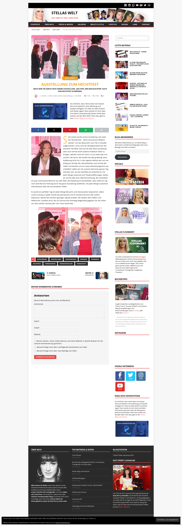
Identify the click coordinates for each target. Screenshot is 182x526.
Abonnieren (122, 157)
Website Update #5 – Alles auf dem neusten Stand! (138, 105)
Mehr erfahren (124, 507)
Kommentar (38, 304)
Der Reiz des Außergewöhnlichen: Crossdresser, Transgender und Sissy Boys (88, 463)
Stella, (44, 96)
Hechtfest (37, 264)
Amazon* (125, 313)
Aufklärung (42, 259)
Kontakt (146, 24)
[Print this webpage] (102, 130)
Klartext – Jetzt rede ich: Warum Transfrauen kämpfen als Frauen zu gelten (138, 85)
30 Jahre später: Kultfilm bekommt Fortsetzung (138, 73)
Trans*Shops (76, 455)
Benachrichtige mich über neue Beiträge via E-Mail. (57, 351)
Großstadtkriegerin (78, 478)
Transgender (50, 264)
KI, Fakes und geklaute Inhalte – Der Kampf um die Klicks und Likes (139, 63)
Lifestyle (113, 24)
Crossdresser (70, 259)
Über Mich (49, 24)
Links (135, 24)
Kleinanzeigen (140, 257)
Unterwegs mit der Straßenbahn (83, 506)
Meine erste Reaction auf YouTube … (139, 94)
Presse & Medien (66, 24)
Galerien (82, 24)
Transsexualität (66, 264)
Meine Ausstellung (65, 96)
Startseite (35, 24)
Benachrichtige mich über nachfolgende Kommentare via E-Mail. (62, 347)
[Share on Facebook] (38, 130)
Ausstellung (56, 259)
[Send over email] (86, 130)
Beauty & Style (97, 24)
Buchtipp (136, 311)
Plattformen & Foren (79, 492)
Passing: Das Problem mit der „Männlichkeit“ (87, 485)
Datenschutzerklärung (62, 523)
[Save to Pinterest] (70, 130)
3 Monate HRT (77, 499)
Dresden (83, 259)
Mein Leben (53, 96)
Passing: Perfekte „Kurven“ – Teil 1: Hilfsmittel (139, 115)
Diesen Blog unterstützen (84, 118)
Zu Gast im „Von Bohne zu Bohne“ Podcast (139, 126)
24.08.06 (78, 96)
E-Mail (36, 328)
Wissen (125, 24)
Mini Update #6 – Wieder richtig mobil (138, 52)
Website (37, 334)
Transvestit (81, 264)
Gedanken (95, 259)
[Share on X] (54, 130)
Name (36, 321)
